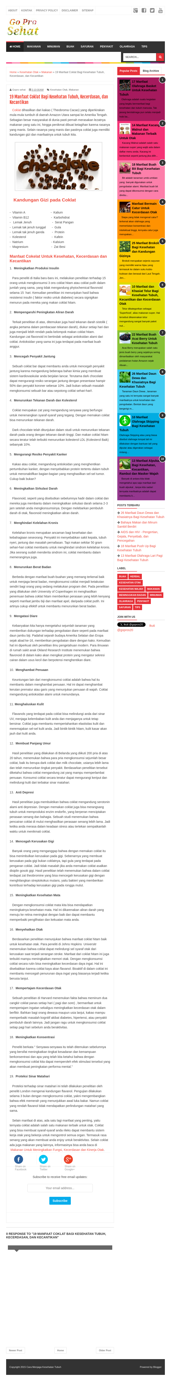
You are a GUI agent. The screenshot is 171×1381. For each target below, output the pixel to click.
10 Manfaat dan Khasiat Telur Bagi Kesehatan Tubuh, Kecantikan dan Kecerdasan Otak (139, 295)
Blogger (157, 1367)
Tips (144, 46)
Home (14, 46)
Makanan (34, 46)
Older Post (105, 1350)
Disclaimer (70, 10)
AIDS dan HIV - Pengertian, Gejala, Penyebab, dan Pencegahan (137, 536)
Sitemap (87, 10)
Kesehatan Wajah (131, 589)
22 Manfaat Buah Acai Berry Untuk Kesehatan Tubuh (144, 339)
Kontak (26, 10)
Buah (70, 46)
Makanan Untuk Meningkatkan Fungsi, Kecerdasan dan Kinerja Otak (57, 1150)
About (13, 10)
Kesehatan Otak (59, 89)
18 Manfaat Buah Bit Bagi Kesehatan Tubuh (146, 169)
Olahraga (127, 46)
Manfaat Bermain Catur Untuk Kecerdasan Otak (144, 208)
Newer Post (15, 1350)
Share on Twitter (45, 1168)
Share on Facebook (21, 1168)
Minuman (53, 46)
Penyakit (106, 46)
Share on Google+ (70, 1168)
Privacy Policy (47, 10)
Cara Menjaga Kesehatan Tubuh (44, 1367)
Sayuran (87, 46)
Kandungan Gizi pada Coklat (45, 199)
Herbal (135, 576)
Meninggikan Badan (132, 595)
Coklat (16, 110)
